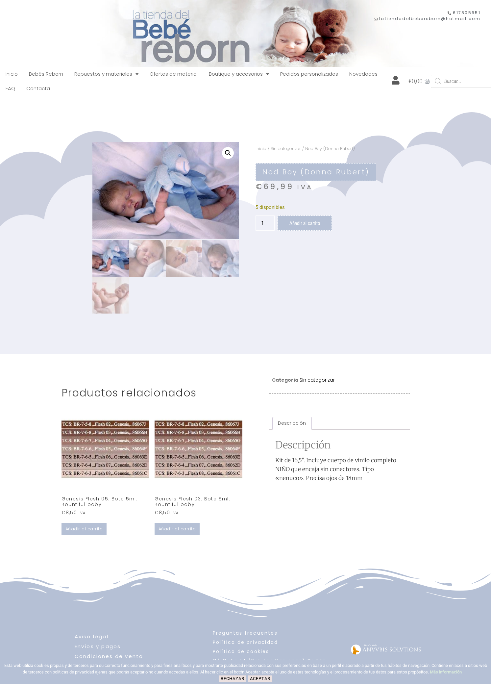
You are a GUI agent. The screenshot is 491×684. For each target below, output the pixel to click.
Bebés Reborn (46, 73)
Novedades (363, 73)
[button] (228, 153)
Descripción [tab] (292, 422)
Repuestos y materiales (106, 74)
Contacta (38, 88)
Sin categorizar (286, 148)
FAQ (10, 88)
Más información (446, 672)
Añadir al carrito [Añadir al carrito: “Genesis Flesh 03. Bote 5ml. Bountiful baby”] (177, 528)
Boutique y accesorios (239, 74)
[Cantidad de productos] (265, 223)
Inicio (12, 73)
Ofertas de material (174, 73)
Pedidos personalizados (309, 73)
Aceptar (260, 678)
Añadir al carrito (304, 223)
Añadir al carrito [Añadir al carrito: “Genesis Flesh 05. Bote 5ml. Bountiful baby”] (84, 528)
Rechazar (232, 678)
